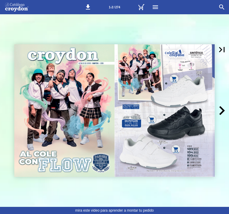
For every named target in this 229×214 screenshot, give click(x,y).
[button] (88, 7)
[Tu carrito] (141, 7)
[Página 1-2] (114, 7)
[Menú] (155, 7)
